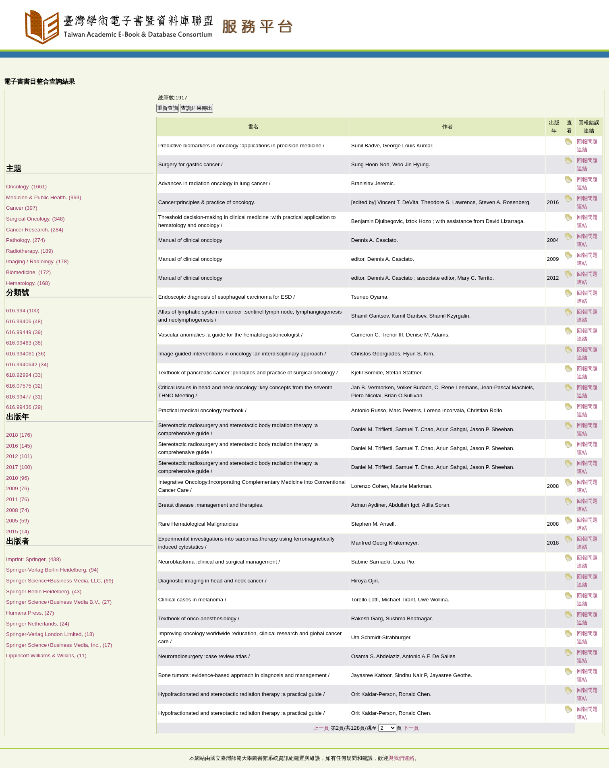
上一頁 (321, 728)
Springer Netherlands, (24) (37, 624)
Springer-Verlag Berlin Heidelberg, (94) (52, 570)
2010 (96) (17, 478)
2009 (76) (17, 488)
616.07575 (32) (24, 386)
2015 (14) (17, 532)
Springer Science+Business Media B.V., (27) (59, 602)
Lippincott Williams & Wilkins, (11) (46, 655)
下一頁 (411, 728)
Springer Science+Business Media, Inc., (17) (59, 645)
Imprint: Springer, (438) (33, 559)
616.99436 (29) (24, 407)
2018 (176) (19, 435)
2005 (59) (17, 521)
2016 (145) (19, 446)
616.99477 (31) (24, 397)
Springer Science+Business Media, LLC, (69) (59, 581)
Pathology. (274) (25, 240)
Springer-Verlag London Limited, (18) (50, 634)
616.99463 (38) (24, 343)
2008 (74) (17, 510)
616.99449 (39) (24, 332)
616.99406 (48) (24, 321)
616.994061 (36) (26, 354)
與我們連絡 (401, 758)
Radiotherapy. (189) (29, 251)
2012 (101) (19, 456)
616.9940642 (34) (27, 364)
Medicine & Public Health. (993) (43, 197)
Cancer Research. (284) (34, 230)
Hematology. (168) (28, 283)
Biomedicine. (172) (28, 272)
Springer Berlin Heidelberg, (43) (43, 591)
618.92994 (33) (24, 375)
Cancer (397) (21, 208)
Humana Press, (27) (30, 613)
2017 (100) (19, 467)
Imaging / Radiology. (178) (37, 261)
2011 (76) (17, 499)
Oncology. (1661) (26, 187)
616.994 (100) (22, 311)
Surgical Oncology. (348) (35, 219)
